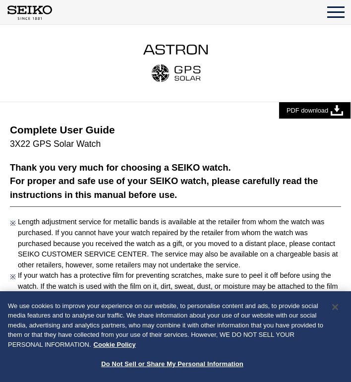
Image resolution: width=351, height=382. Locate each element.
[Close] (335, 307)
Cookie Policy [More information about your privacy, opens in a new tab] (115, 344)
